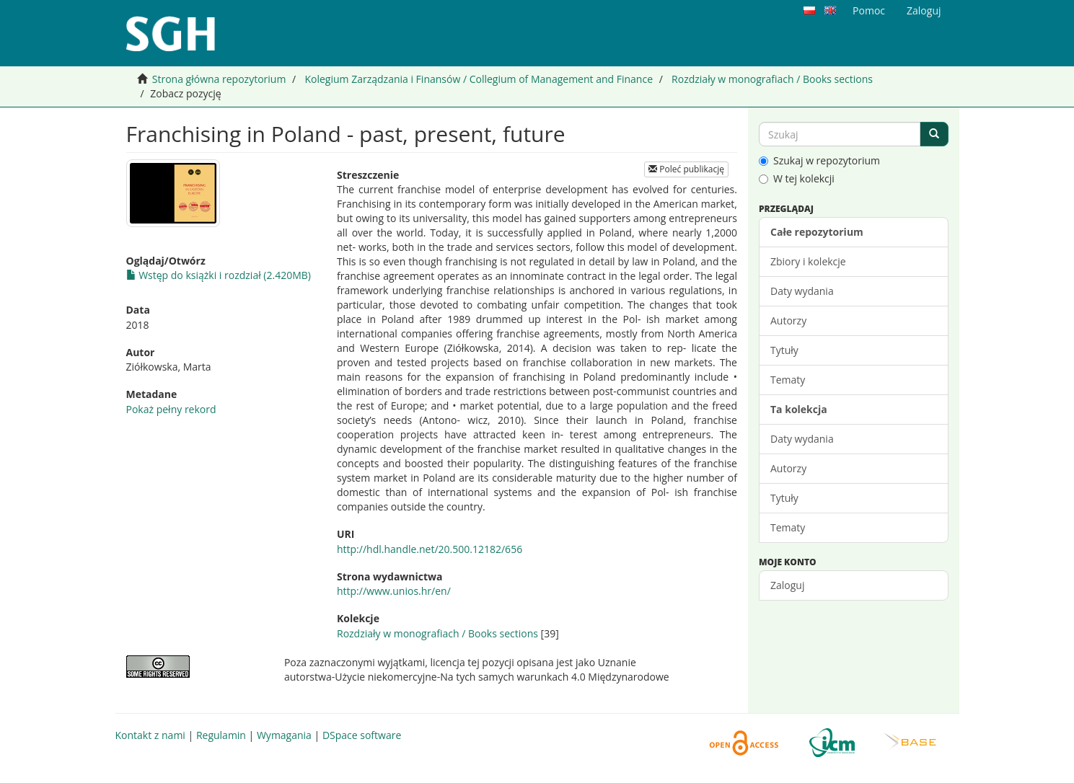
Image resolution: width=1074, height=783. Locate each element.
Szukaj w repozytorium (819, 160)
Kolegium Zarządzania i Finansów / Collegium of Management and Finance (478, 79)
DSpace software (361, 735)
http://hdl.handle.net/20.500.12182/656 (429, 549)
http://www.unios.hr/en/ (394, 591)
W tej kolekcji (797, 178)
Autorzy (788, 320)
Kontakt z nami (150, 735)
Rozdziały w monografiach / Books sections (772, 79)
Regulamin (221, 735)
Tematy (787, 379)
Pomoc (869, 10)
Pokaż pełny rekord (171, 409)
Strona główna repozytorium (219, 79)
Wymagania (284, 735)
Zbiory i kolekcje (808, 261)
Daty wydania (802, 291)
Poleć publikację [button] (686, 169)
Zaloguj (787, 585)
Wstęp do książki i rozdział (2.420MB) (218, 275)
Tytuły (784, 350)
